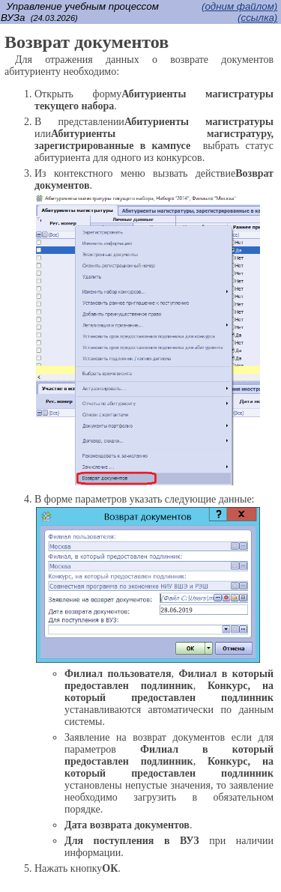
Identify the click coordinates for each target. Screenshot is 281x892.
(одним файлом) (239, 6)
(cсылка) (257, 17)
